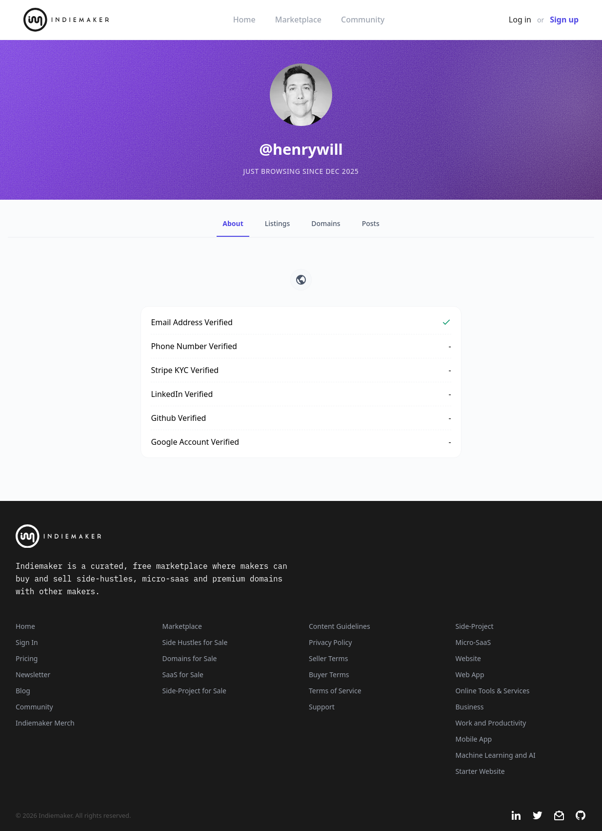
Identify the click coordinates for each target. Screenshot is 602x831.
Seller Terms (328, 658)
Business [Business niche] (470, 706)
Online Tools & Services (493, 690)
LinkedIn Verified (182, 394)
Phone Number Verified (194, 346)
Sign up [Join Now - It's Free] (564, 19)
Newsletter (33, 674)
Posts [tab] (371, 223)
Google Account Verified (195, 441)
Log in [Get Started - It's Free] (520, 19)
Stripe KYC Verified (185, 370)
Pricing (27, 658)
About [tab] (232, 223)
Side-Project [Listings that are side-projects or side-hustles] (475, 626)
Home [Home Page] (25, 626)
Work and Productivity (491, 722)
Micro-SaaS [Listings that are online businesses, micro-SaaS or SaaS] (473, 642)
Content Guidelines (339, 626)
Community (362, 19)
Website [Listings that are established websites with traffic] (469, 658)
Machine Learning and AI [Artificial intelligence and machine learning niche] (496, 755)
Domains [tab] (325, 223)
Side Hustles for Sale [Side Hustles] (195, 642)
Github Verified (178, 418)
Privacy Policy (330, 642)
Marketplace (298, 19)
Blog (23, 690)
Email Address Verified (192, 322)
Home (244, 19)
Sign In (27, 642)
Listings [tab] (277, 223)
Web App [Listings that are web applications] (470, 674)
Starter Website (480, 771)
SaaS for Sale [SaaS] (182, 674)
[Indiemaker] (201, 536)
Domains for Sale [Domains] (189, 658)
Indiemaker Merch (45, 722)
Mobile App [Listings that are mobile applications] (474, 739)
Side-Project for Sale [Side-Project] (194, 690)
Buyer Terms (329, 674)
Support (322, 706)
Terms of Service (335, 690)
